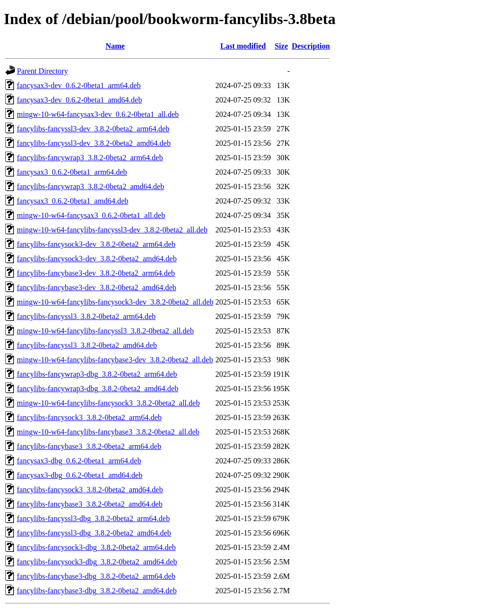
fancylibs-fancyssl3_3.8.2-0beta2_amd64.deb (87, 345)
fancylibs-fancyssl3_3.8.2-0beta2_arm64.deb (86, 316)
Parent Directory (42, 71)
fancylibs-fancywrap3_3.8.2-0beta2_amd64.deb (90, 186)
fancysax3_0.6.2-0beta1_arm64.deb (72, 172)
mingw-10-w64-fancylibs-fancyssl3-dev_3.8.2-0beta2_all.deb (112, 230)
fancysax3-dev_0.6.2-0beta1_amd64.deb (79, 100)
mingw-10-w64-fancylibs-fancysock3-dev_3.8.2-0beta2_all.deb (115, 302)
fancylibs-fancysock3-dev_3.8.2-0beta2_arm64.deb (96, 244)
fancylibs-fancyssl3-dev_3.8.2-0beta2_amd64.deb (93, 143)
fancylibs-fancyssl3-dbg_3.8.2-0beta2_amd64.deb (94, 533)
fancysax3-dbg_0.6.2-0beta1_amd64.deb (80, 475)
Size (281, 46)
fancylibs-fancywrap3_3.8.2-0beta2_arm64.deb (90, 157)
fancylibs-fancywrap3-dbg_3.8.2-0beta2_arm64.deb (97, 374)
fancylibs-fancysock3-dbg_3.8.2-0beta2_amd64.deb (97, 562)
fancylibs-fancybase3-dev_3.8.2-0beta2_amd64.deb (96, 287)
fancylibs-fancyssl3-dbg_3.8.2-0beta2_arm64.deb (93, 518)
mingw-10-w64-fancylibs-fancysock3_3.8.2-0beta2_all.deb (108, 403)
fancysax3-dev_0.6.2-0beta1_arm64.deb (79, 85)
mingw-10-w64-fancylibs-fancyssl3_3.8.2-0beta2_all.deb (105, 331)
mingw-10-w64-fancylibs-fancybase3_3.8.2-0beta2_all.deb (108, 432)
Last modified (243, 46)
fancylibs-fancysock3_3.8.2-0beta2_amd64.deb (90, 489)
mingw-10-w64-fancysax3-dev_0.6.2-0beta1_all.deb (98, 114)
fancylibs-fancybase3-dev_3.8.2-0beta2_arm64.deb (96, 273)
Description (311, 46)
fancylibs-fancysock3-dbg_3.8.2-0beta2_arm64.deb (96, 547)
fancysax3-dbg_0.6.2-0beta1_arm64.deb (79, 461)
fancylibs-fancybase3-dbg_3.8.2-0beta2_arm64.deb (96, 576)
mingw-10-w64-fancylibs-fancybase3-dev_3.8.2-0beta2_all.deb (115, 360)
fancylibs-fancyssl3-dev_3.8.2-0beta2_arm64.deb (93, 129)
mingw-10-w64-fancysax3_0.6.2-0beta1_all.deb (91, 215)
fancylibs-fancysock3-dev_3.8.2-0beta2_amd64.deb (97, 259)
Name (115, 46)
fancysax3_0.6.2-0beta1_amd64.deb (72, 201)
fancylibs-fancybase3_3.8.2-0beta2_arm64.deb (89, 446)
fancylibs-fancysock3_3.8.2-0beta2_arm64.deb (89, 417)
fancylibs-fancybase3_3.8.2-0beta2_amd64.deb (90, 504)
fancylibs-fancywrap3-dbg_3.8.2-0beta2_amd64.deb (97, 388)
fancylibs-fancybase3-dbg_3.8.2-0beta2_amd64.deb (97, 591)
